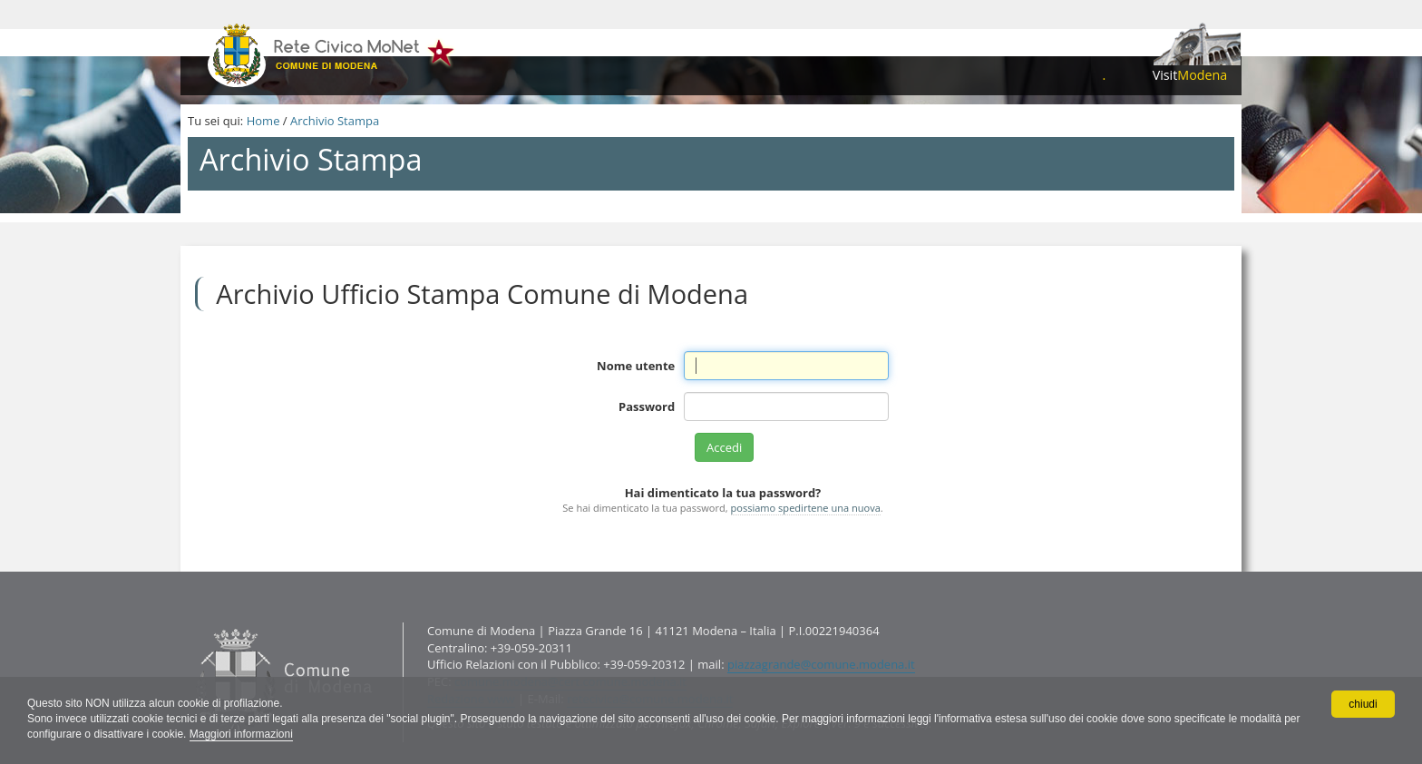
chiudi (1363, 704)
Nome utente (636, 366)
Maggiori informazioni (241, 734)
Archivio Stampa (334, 121)
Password (646, 406)
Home (263, 121)
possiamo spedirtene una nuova (806, 507)
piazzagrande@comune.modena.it (821, 664)
